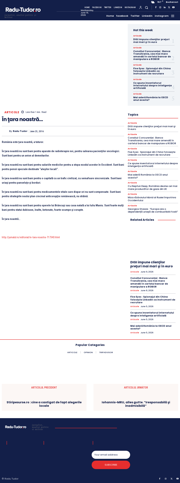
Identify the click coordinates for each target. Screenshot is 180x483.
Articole (11, 112)
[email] (111, 455)
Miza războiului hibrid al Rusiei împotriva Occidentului (152, 199)
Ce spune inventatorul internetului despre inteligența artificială (152, 85)
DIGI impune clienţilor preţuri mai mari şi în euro (151, 40)
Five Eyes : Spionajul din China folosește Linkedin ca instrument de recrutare (152, 71)
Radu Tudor (20, 131)
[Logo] (28, 427)
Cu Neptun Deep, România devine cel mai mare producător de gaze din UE (152, 187)
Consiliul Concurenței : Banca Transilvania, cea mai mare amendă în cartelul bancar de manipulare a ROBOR (152, 55)
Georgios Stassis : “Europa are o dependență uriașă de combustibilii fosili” (153, 210)
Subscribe (111, 465)
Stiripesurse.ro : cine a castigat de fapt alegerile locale (44, 404)
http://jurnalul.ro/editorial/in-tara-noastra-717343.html (31, 237)
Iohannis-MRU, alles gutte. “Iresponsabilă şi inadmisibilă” (136, 404)
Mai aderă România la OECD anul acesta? (150, 99)
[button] (146, 7)
